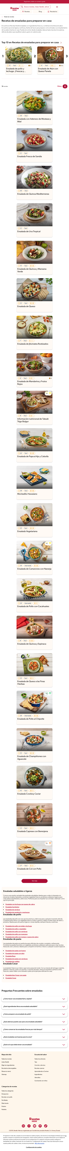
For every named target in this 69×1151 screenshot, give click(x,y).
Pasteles (4, 1121)
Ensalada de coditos (13, 970)
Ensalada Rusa (11, 965)
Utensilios (38, 1089)
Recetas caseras (40, 1079)
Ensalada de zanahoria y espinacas (18, 916)
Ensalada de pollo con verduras (17, 937)
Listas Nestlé (6, 1073)
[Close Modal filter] (65, 88)
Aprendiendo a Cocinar (42, 1083)
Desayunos (5, 1105)
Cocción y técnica (40, 1076)
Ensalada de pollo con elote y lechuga (19, 932)
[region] (34, 1142)
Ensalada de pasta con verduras (17, 967)
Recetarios (52, 11)
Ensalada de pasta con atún (15, 962)
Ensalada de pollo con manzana (17, 940)
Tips (36, 1073)
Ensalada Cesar (11, 989)
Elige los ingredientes (8, 1076)
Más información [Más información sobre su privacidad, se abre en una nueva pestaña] (55, 1143)
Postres (4, 1118)
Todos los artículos (40, 1070)
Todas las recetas (9, 17)
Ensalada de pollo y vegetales (16, 935)
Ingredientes (38, 1086)
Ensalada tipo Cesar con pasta (16, 987)
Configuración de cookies (34, 1147)
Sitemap (4, 1086)
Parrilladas (5, 1111)
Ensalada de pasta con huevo (16, 959)
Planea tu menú (6, 1083)
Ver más (34, 883)
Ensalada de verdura (13, 913)
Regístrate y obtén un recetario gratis (34, 1)
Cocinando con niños (41, 1092)
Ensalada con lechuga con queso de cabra (21, 907)
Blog (39, 11)
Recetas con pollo (7, 1108)
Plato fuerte (5, 1114)
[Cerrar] (66, 1136)
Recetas (26, 11)
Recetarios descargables (9, 1079)
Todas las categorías (8, 1102)
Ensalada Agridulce (12, 910)
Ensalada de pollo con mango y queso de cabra (22, 943)
